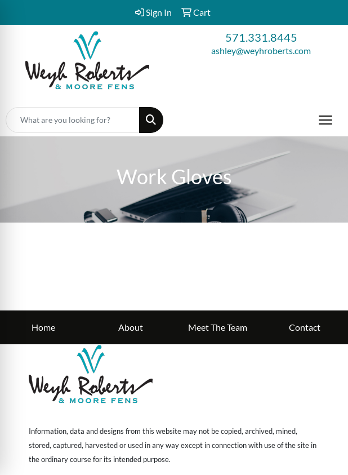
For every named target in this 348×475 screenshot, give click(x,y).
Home (43, 327)
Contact (304, 327)
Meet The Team (217, 327)
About (130, 327)
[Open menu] (325, 120)
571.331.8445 (261, 37)
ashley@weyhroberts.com (261, 50)
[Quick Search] (73, 120)
